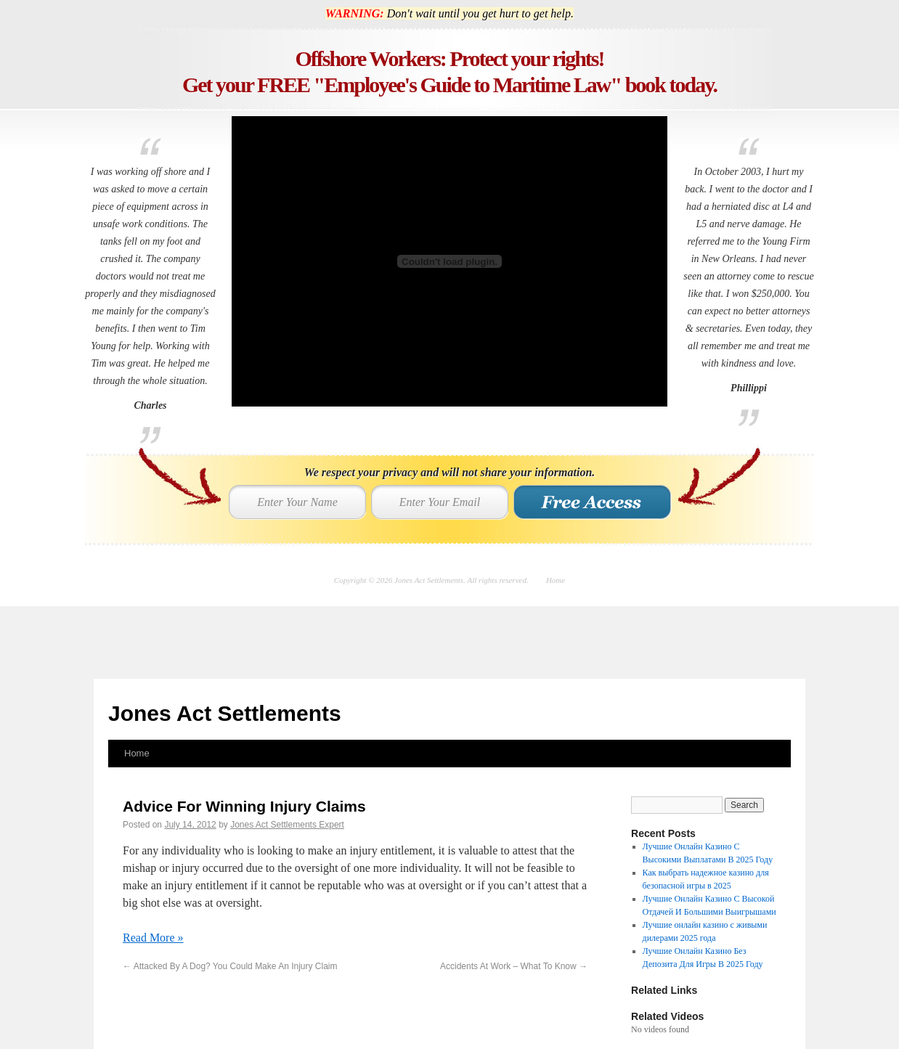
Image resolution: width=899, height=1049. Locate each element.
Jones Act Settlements (224, 713)
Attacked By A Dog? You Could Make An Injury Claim (230, 966)
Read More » (153, 937)
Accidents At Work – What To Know (513, 966)
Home (555, 580)
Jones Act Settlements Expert (287, 825)
